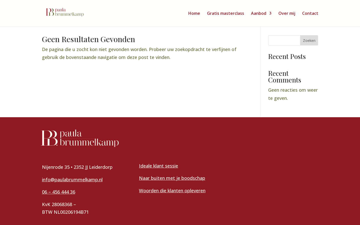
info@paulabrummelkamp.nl (72, 179)
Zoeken (309, 40)
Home (194, 13)
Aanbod (258, 13)
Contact (310, 13)
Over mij (286, 13)
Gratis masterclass (225, 13)
